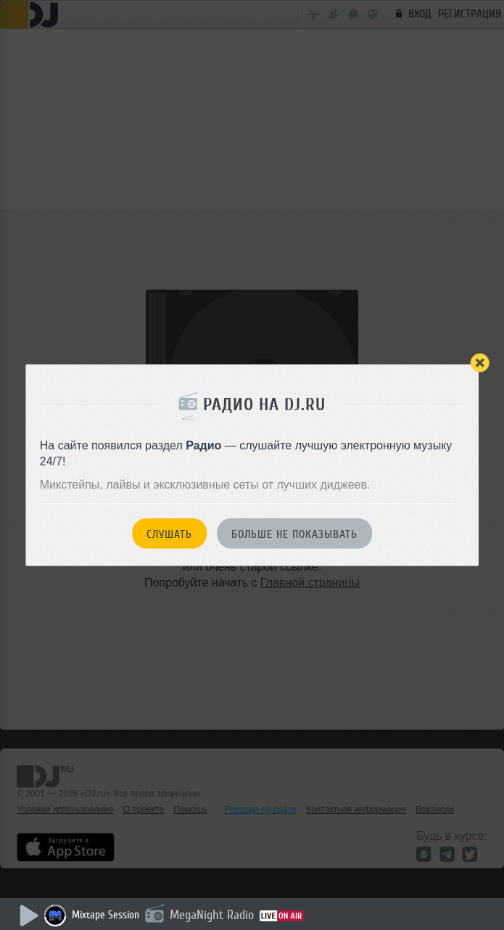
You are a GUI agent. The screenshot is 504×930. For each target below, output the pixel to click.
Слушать (169, 533)
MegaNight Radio (212, 914)
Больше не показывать (294, 533)
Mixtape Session (105, 915)
